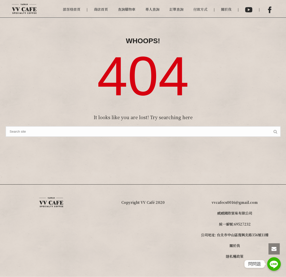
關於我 (226, 9)
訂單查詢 (176, 9)
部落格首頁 (71, 9)
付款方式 (200, 9)
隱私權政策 (234, 256)
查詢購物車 (126, 9)
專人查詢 (152, 9)
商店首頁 (101, 9)
